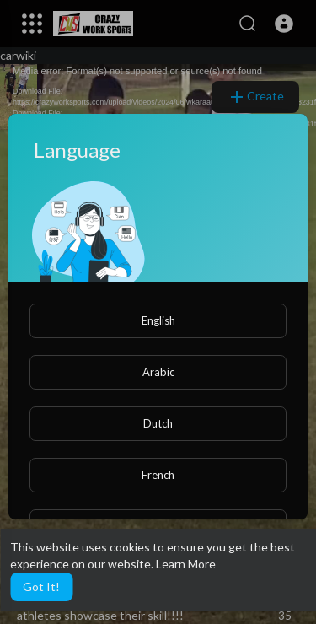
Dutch (158, 423)
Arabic (158, 372)
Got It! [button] (41, 586)
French (158, 474)
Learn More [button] (186, 564)
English (158, 320)
